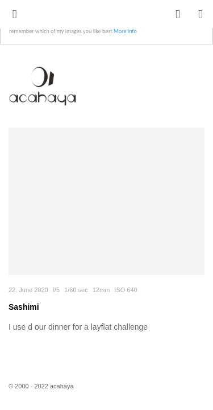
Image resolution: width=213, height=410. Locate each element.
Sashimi (24, 306)
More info (125, 31)
